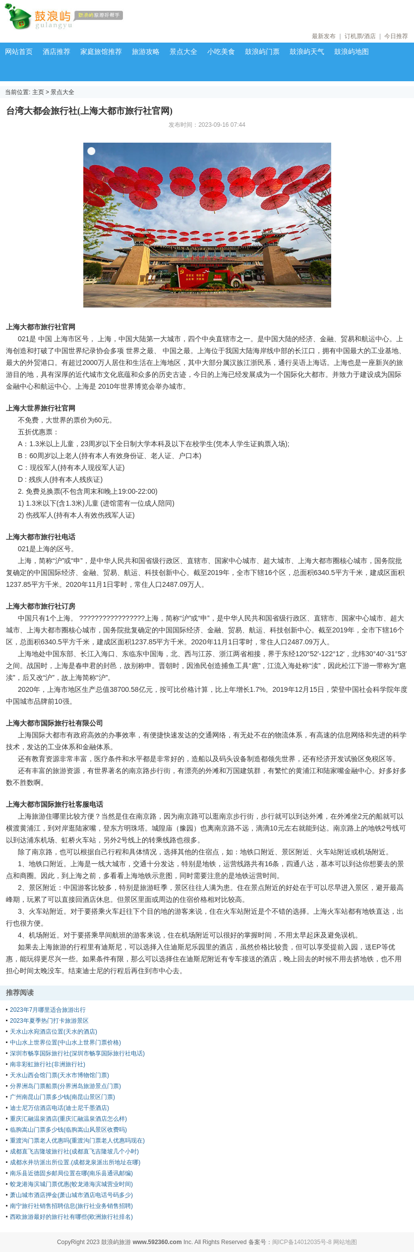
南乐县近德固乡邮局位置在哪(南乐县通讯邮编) (71, 1173)
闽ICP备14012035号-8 (302, 1242)
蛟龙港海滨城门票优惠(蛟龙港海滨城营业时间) (71, 1184)
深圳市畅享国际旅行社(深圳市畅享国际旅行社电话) (77, 1053)
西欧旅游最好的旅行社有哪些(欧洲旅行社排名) (71, 1216)
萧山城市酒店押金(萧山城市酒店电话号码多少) (71, 1195)
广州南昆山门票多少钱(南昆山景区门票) (62, 1097)
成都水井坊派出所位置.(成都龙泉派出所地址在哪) (75, 1162)
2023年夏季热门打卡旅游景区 (49, 1020)
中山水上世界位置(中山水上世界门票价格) (65, 1042)
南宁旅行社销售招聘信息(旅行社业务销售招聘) (71, 1205)
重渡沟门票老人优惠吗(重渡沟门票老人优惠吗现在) (77, 1140)
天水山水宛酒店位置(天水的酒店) (53, 1031)
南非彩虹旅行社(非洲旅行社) (47, 1064)
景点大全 (183, 51)
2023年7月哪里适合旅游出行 (48, 1009)
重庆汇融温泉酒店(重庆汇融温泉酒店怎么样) (68, 1118)
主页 (38, 92)
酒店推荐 (56, 51)
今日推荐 (396, 36)
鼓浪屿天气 (307, 51)
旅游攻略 (146, 51)
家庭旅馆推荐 (101, 51)
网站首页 (19, 51)
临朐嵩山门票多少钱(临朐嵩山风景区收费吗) (68, 1129)
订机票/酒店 (360, 36)
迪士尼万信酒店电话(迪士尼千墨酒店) (59, 1107)
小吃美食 (221, 51)
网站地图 (345, 1242)
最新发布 (324, 36)
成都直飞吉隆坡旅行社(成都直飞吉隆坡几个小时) (74, 1151)
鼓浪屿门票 (262, 51)
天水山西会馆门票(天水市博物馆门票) (59, 1075)
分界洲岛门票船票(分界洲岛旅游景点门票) (65, 1086)
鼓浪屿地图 (351, 51)
